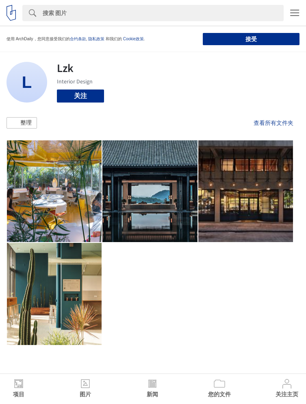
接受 (251, 39)
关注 (80, 95)
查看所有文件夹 (273, 123)
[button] (22, 123)
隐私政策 (96, 39)
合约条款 (78, 39)
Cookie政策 (133, 39)
